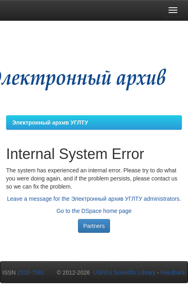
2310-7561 (31, 272)
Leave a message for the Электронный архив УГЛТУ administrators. (94, 198)
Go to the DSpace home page (94, 211)
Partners (94, 226)
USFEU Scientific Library (124, 272)
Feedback (173, 272)
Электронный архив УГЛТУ (50, 122)
